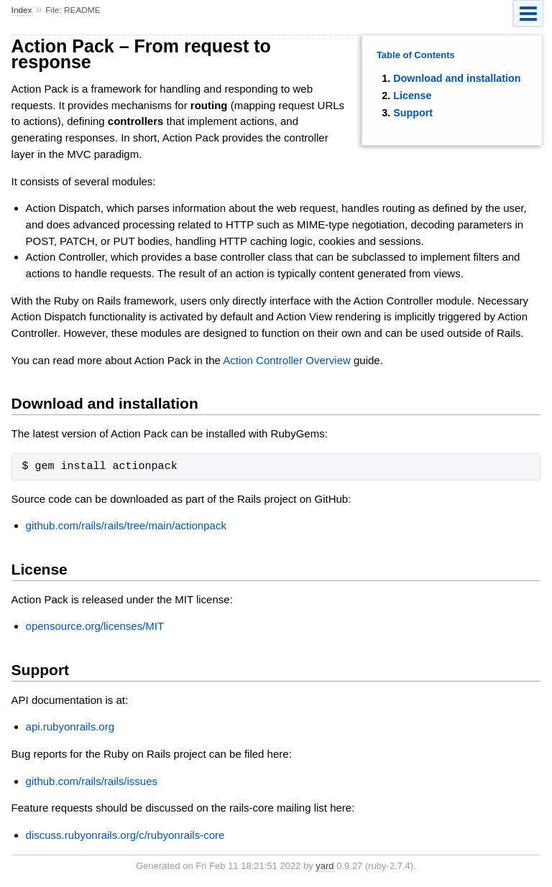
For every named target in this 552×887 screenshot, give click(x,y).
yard (325, 865)
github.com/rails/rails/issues (91, 781)
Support (413, 113)
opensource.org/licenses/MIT (95, 626)
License (412, 95)
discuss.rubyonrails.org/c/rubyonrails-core (125, 835)
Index (22, 10)
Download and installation (456, 78)
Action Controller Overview (287, 360)
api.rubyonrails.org (70, 726)
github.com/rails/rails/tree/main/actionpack (126, 525)
